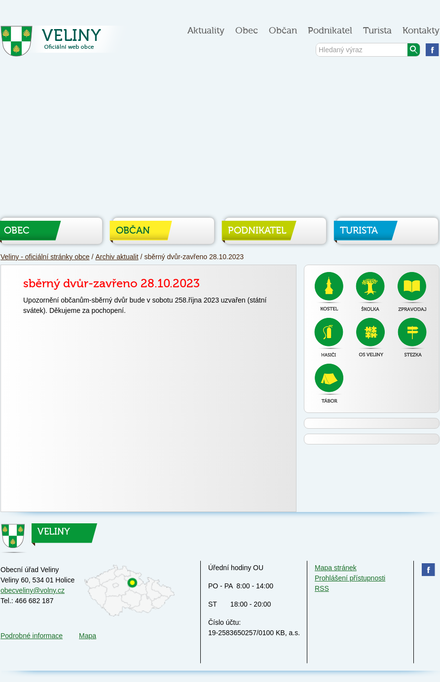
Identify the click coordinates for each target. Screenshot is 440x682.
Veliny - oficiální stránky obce (66, 44)
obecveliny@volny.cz (32, 590)
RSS (322, 588)
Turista (377, 31)
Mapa (87, 636)
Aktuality (205, 31)
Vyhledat (413, 49)
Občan (283, 31)
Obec (246, 31)
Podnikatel (330, 31)
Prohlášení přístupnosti (350, 578)
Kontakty (421, 31)
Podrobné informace (31, 636)
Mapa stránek (336, 568)
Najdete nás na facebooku (432, 49)
